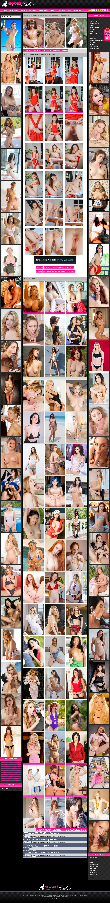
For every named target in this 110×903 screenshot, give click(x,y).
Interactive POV (94, 48)
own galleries (13, 10)
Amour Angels (94, 34)
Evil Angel (93, 29)
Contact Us (77, 10)
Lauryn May (93, 870)
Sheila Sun (93, 868)
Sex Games (62, 10)
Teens (44, 15)
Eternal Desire (64, 15)
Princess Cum (94, 46)
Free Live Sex (38, 50)
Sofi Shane (32, 15)
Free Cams (53, 10)
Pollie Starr (93, 872)
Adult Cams (93, 42)
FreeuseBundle (56, 50)
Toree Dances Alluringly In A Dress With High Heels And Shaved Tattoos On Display (11, 772)
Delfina (92, 877)
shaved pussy (61, 271)
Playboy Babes (43, 10)
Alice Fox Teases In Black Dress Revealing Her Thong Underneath (11, 768)
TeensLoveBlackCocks (97, 40)
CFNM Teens (93, 19)
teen (44, 271)
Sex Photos (40, 267)
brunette (49, 271)
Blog (69, 10)
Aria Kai (92, 862)
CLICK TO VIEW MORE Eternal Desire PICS (55, 267)
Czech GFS (93, 38)
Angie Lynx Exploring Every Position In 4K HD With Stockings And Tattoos (11, 774)
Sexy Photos (28, 50)
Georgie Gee (93, 875)
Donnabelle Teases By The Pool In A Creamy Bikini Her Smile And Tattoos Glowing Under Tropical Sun (11, 778)
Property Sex (94, 21)
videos (23, 10)
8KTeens (92, 44)
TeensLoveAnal (94, 23)
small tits (54, 271)
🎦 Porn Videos (47, 50)
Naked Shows (32, 10)
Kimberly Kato (94, 864)
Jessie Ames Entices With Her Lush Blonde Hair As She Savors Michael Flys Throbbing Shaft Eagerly (11, 762)
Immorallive (65, 50)
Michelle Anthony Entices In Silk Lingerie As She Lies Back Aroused (11, 766)
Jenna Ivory (93, 858)
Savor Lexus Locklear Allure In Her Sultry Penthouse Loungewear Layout (11, 776)
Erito (91, 31)
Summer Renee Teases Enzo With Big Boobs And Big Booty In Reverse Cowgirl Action (11, 780)
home (5, 10)
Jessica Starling (95, 860)
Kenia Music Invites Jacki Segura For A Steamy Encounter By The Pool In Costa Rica (11, 770)
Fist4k (91, 25)
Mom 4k (92, 36)
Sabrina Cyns (94, 866)
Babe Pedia (5, 788)
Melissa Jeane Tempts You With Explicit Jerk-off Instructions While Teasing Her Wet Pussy (11, 764)
